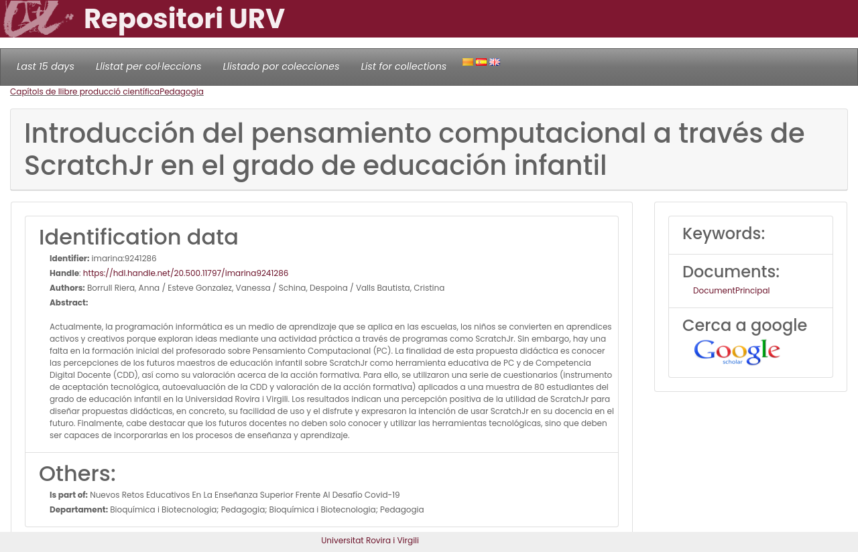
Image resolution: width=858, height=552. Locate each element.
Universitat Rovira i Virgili (370, 540)
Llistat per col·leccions (149, 66)
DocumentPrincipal (731, 290)
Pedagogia (182, 91)
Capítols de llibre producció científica (85, 91)
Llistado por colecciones (281, 66)
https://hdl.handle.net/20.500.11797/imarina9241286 (185, 273)
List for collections (403, 66)
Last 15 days (45, 66)
